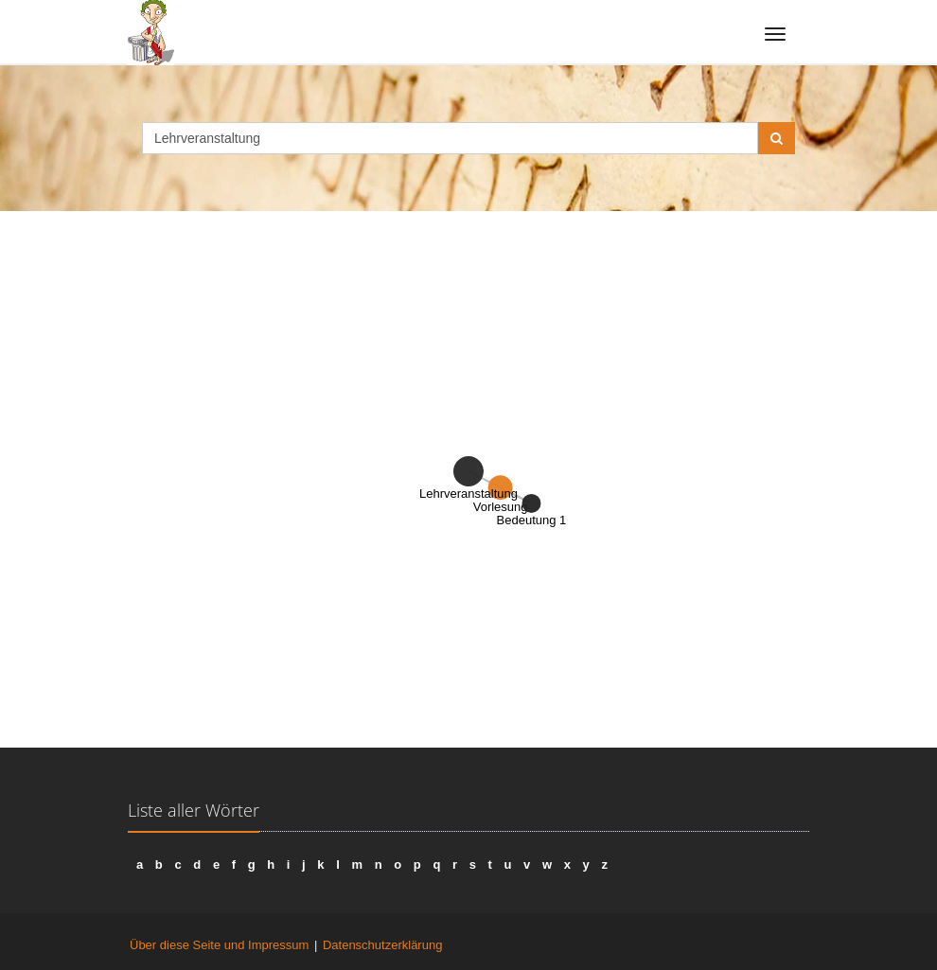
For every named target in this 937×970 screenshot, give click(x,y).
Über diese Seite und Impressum (219, 945)
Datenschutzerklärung (382, 945)
